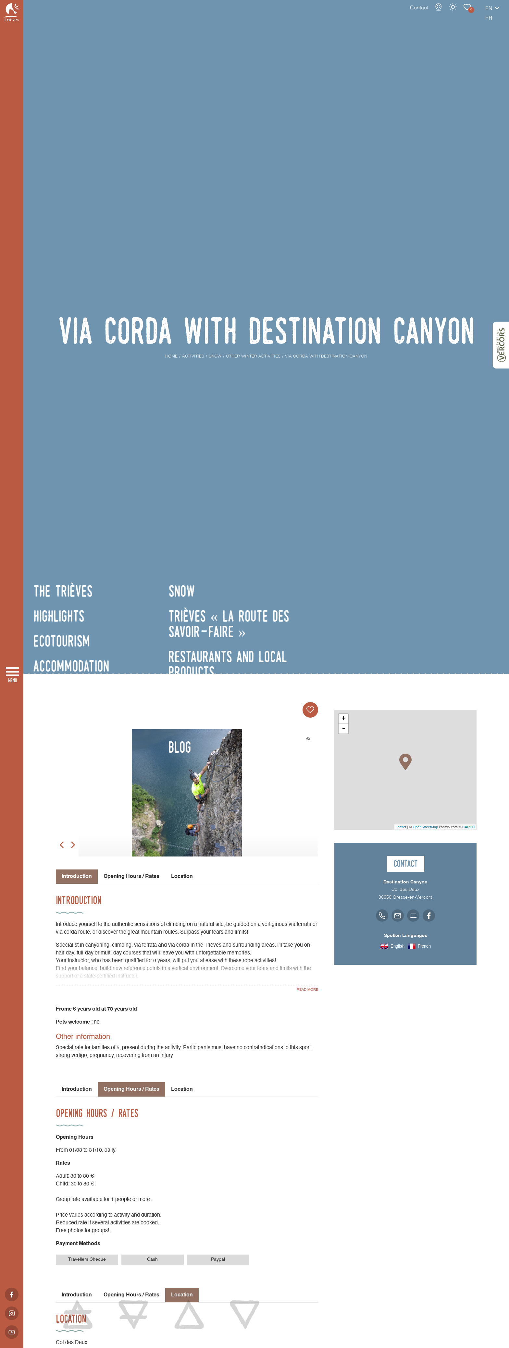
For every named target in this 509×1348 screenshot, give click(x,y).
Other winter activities (444, 14)
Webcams (416, 14)
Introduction (77, 1089)
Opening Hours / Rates (131, 876)
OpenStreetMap (425, 827)
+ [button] (343, 719)
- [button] (343, 729)
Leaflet (400, 827)
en (466, 15)
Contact (396, 14)
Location (182, 876)
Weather (430, 14)
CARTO (468, 827)
